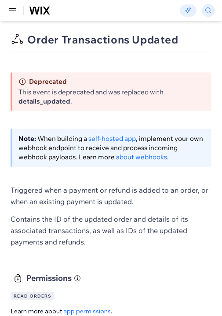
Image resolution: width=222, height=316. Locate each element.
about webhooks (141, 157)
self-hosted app (112, 138)
